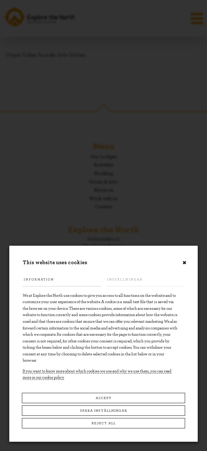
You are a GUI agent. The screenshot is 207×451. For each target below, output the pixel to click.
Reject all (104, 423)
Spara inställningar (103, 410)
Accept (104, 398)
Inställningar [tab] (125, 279)
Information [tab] (39, 279)
